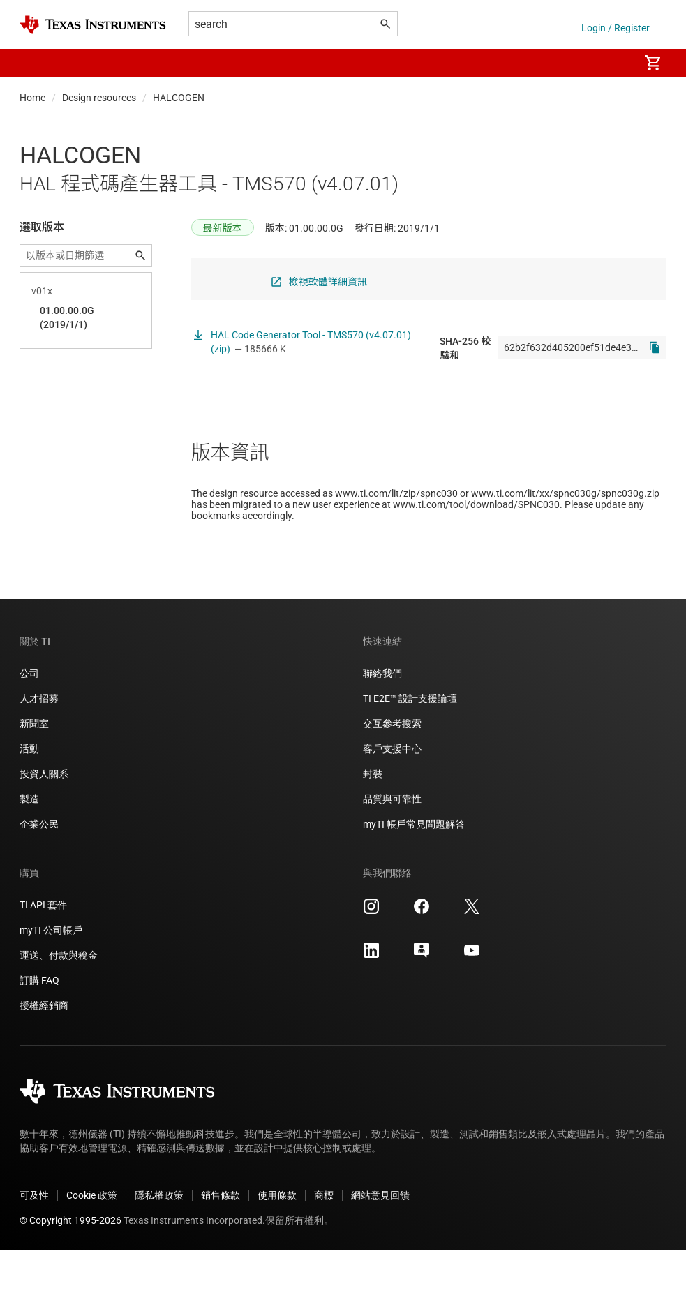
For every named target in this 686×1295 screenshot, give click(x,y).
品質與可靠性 (392, 844)
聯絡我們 (382, 718)
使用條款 (277, 1240)
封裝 (372, 819)
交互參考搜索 (392, 768)
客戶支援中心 (392, 794)
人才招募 (39, 743)
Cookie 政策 (91, 1240)
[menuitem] (613, 63)
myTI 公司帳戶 (51, 975)
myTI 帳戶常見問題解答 (414, 869)
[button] (33, 63)
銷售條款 (220, 1240)
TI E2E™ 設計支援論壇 (410, 743)
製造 (29, 844)
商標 (324, 1240)
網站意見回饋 (380, 1240)
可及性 (34, 1240)
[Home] (93, 24)
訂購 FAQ (39, 1025)
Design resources (99, 97)
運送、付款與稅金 (59, 1000)
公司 (29, 718)
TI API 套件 (43, 950)
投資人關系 (44, 819)
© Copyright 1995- (70, 1265)
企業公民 (39, 869)
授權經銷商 (44, 1050)
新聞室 (34, 768)
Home (32, 97)
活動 (29, 794)
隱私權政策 (159, 1240)
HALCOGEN (178, 97)
